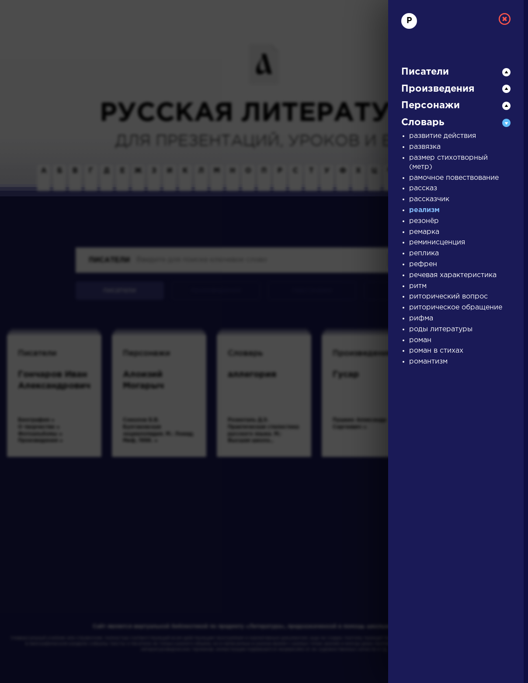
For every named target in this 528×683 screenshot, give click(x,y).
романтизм (428, 361)
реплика (424, 253)
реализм (424, 210)
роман (420, 340)
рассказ (423, 188)
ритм (418, 286)
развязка (425, 147)
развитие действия (442, 136)
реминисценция (437, 242)
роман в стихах (436, 350)
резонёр (424, 221)
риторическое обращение (455, 307)
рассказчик (429, 199)
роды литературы (440, 329)
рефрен (423, 264)
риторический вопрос (448, 296)
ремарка (424, 232)
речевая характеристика (453, 275)
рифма (421, 318)
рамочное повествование (454, 178)
